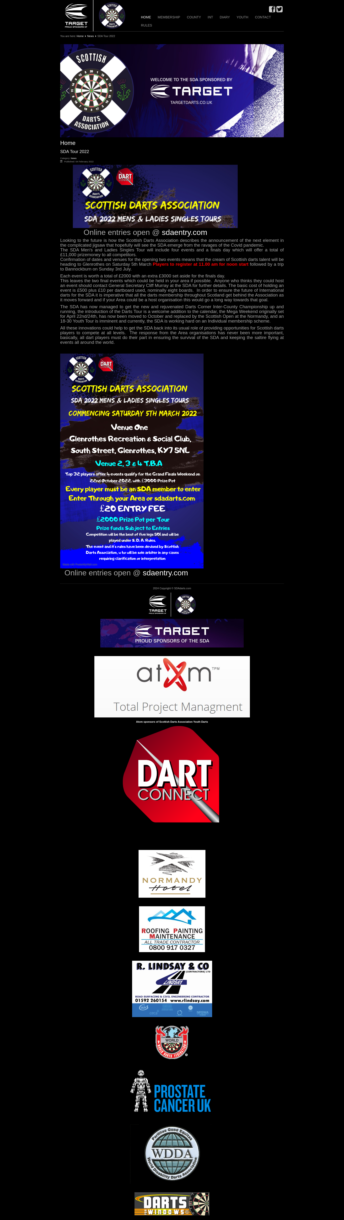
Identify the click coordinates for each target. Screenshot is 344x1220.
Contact (263, 17)
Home (146, 17)
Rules (146, 25)
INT (210, 17)
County (194, 17)
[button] (172, 90)
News (90, 36)
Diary (225, 17)
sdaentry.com (184, 232)
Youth (242, 17)
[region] (172, 90)
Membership (169, 17)
